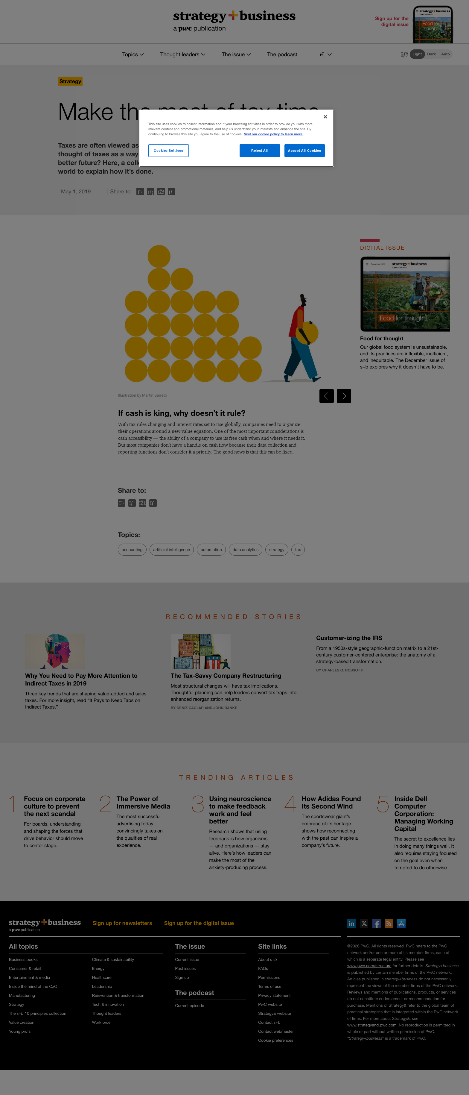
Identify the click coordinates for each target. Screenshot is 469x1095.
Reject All (259, 150)
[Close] (325, 116)
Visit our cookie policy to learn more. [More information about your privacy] (273, 134)
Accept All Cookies (304, 150)
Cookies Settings (168, 150)
